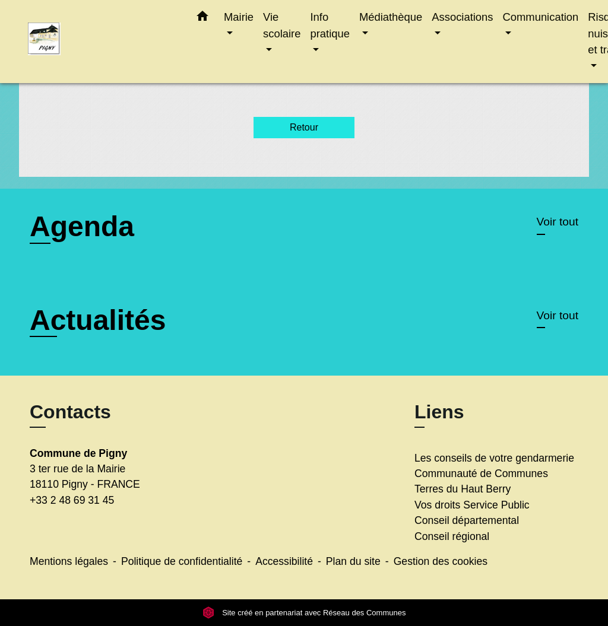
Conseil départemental (466, 520)
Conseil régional (451, 536)
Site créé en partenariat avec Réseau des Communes (304, 612)
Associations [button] (462, 17)
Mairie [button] (239, 17)
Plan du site (353, 561)
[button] (202, 18)
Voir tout (557, 221)
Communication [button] (541, 17)
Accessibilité (284, 561)
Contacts (70, 411)
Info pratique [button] (329, 25)
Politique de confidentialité (181, 561)
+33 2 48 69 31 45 (72, 500)
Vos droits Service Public (472, 505)
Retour (304, 127)
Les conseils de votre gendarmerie (494, 458)
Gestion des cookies (440, 561)
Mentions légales (69, 561)
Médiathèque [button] (390, 17)
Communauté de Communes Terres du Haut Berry (481, 481)
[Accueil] (102, 42)
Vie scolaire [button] (281, 25)
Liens (439, 411)
